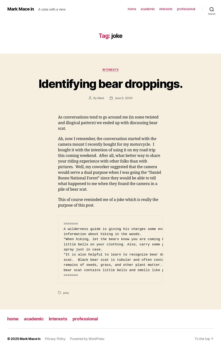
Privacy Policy (55, 339)
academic (148, 9)
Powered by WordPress (87, 339)
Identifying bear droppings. (110, 84)
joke (66, 293)
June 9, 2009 (123, 98)
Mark (101, 98)
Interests (110, 69)
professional (186, 9)
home (132, 9)
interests (165, 9)
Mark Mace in (20, 9)
